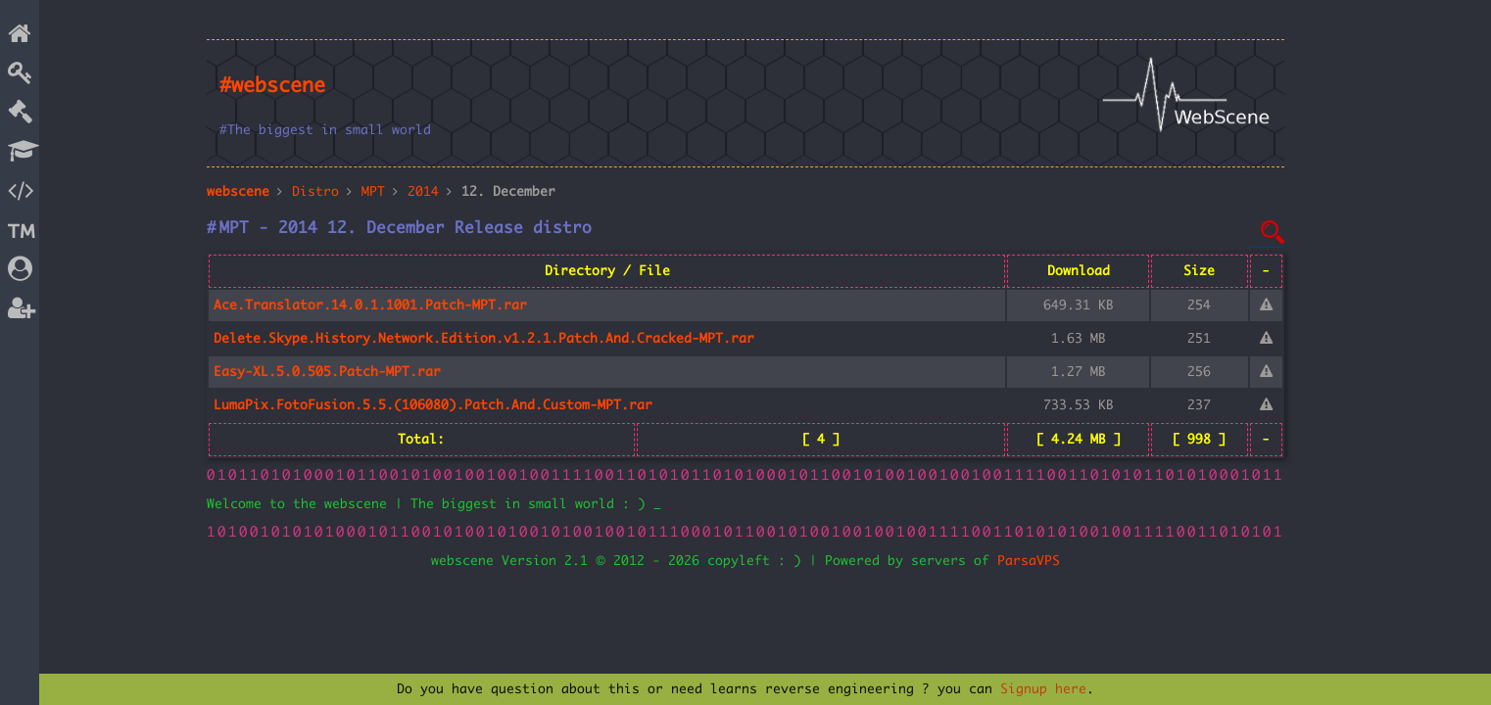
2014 (423, 192)
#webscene (272, 86)
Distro (315, 192)
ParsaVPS (1028, 561)
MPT (373, 192)
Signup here (1043, 689)
